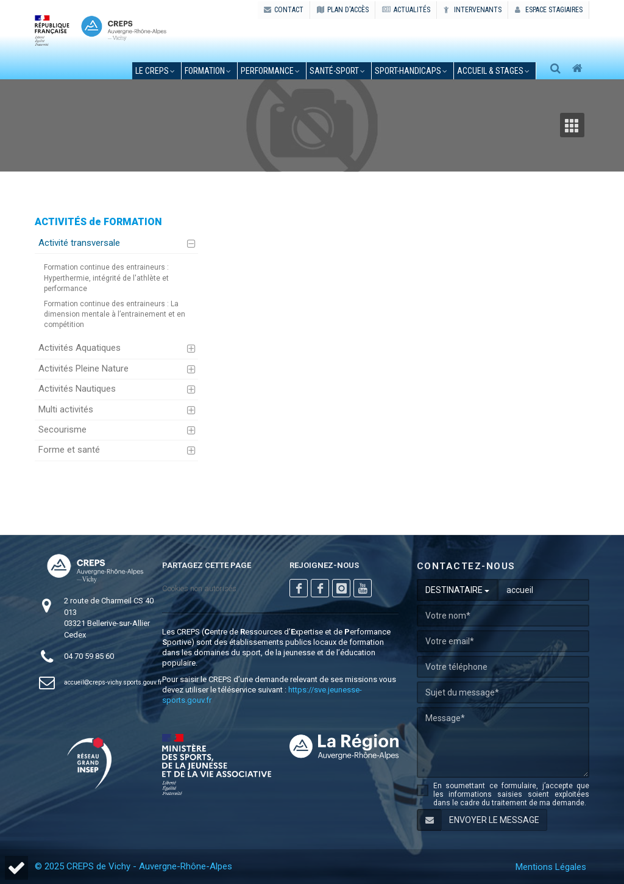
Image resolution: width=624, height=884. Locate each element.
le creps (152, 71)
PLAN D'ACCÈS (343, 9)
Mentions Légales (551, 866)
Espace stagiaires (549, 9)
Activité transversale (79, 242)
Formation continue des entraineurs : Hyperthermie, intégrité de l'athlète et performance (106, 277)
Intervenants (473, 9)
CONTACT (283, 9)
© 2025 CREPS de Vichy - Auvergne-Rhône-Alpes (133, 866)
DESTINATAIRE (457, 590)
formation (205, 71)
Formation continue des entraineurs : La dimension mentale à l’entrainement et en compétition (114, 314)
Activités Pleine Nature (83, 368)
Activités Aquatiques (79, 347)
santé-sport (334, 71)
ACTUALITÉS (406, 9)
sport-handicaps (408, 71)
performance (267, 71)
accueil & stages (490, 71)
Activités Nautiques (77, 388)
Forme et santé (69, 449)
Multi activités (65, 409)
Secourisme (62, 429)
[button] (16, 868)
